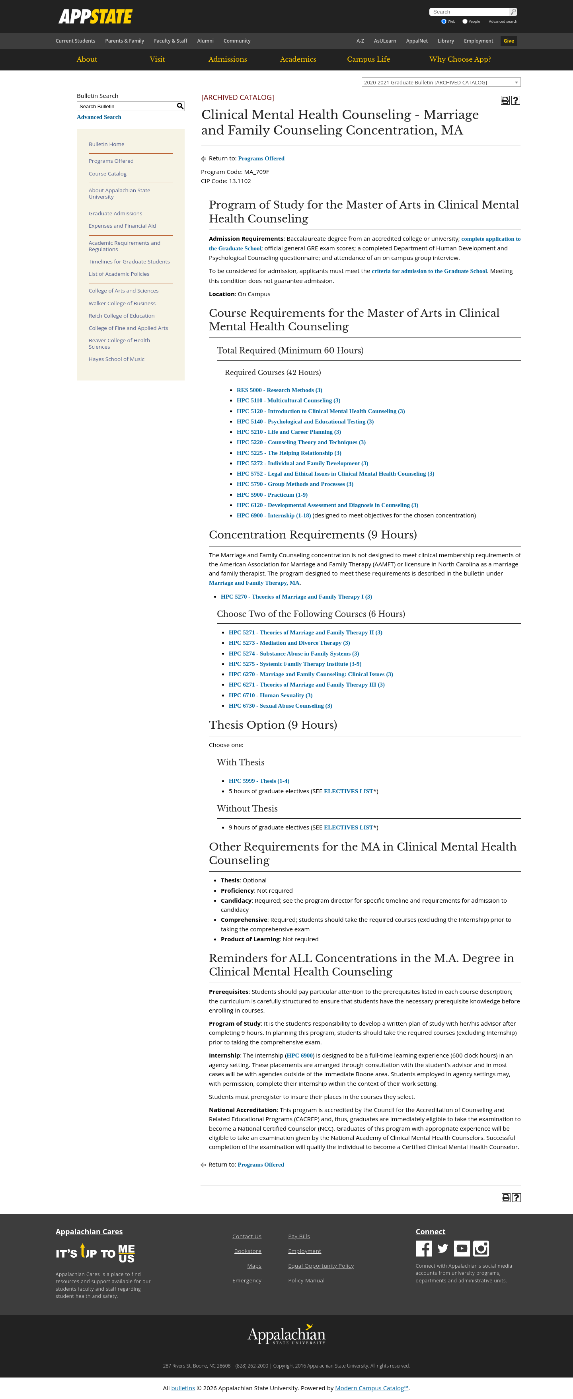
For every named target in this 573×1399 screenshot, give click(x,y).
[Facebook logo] (424, 1250)
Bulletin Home (107, 144)
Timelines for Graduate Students (129, 261)
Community (237, 40)
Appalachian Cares (89, 1231)
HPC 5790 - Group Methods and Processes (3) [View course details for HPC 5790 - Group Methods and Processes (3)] (295, 484)
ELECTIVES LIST (348, 791)
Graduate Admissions (115, 213)
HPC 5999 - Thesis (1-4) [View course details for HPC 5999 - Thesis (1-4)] (259, 781)
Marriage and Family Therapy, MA (254, 583)
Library (446, 40)
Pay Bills (299, 1236)
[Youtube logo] (462, 1250)
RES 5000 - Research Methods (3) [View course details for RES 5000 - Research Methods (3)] (279, 390)
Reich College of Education (122, 315)
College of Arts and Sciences (124, 290)
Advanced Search (99, 117)
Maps (255, 1265)
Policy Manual (306, 1280)
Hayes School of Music (116, 359)
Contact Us (246, 1236)
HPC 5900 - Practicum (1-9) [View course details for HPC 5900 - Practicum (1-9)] (272, 495)
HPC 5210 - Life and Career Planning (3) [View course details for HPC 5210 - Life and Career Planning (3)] (289, 432)
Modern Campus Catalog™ (371, 1388)
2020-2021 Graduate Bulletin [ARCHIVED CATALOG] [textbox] (425, 82)
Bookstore (247, 1251)
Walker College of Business (122, 303)
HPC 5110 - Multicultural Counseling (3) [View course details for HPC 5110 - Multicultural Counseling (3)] (288, 400)
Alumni (205, 40)
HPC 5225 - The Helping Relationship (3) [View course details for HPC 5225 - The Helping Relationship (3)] (289, 453)
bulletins (183, 1388)
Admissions (228, 59)
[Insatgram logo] (481, 1250)
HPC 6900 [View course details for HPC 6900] (300, 1055)
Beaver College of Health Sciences (119, 343)
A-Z (360, 40)
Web (448, 21)
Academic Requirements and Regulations (124, 246)
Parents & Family (124, 40)
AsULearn (385, 40)
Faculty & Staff (170, 40)
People (471, 21)
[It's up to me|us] (95, 1265)
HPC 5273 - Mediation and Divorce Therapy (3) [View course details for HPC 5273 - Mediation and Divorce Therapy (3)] (289, 643)
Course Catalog (108, 173)
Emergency (246, 1280)
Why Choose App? (460, 59)
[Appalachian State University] (214, 16)
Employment (478, 40)
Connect (431, 1231)
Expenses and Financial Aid (122, 225)
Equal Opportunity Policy (321, 1265)
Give (509, 40)
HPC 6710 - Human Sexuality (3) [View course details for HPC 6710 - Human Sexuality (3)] (270, 695)
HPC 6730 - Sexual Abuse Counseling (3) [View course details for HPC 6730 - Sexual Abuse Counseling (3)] (280, 705)
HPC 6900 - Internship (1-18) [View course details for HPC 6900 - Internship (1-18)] (274, 515)
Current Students (76, 40)
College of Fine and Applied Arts (128, 328)
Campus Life (368, 59)
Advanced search (503, 21)
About (87, 59)
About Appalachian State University (119, 193)
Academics (298, 59)
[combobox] (441, 82)
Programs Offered (111, 160)
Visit (157, 59)
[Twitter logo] (443, 1250)
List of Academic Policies (119, 273)
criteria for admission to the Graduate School (429, 271)
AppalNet (417, 40)
